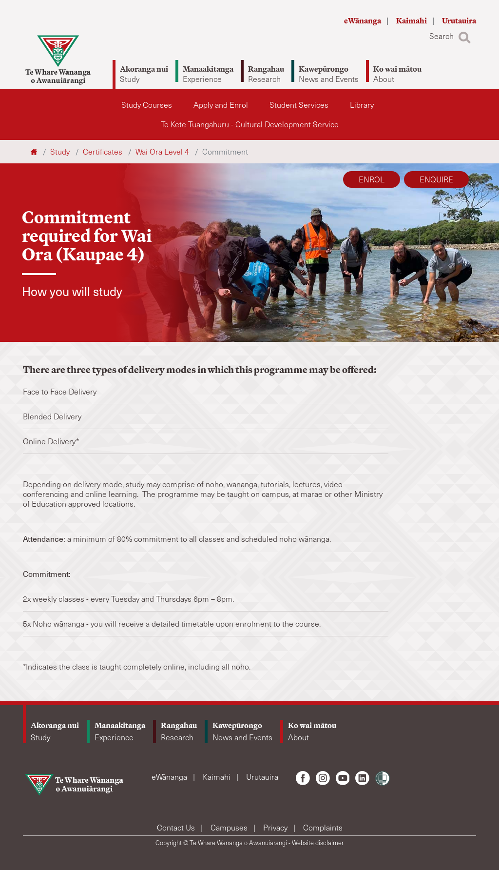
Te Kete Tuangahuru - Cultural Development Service (250, 124)
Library (362, 104)
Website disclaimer (318, 842)
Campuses (230, 827)
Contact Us (177, 827)
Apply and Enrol (220, 104)
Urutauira (459, 21)
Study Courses (146, 104)
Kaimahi (412, 21)
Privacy (276, 827)
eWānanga (363, 21)
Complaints (323, 827)
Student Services (298, 104)
